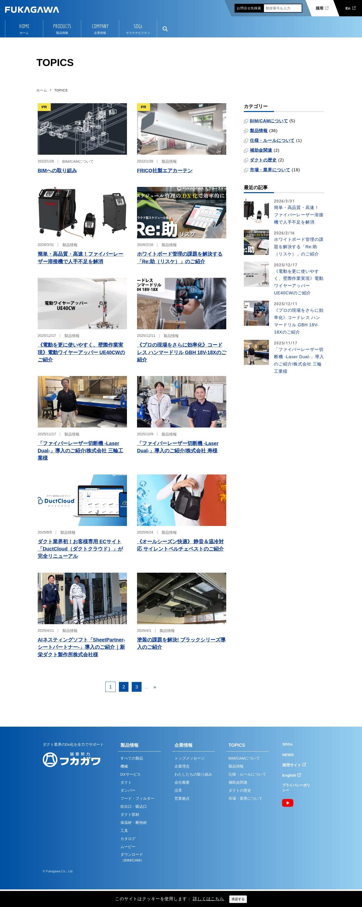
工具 (124, 830)
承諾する (238, 899)
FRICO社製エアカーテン (165, 170)
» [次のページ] (154, 686)
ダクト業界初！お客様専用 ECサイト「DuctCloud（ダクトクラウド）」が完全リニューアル (80, 549)
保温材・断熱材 (133, 822)
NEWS (288, 755)
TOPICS (237, 745)
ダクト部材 (129, 814)
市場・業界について (270, 170)
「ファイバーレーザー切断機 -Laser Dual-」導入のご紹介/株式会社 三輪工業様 (80, 451)
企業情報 (183, 745)
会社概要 (182, 782)
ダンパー (127, 790)
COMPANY (100, 26)
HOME (24, 26)
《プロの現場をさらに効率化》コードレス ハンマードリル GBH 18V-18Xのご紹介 (181, 352)
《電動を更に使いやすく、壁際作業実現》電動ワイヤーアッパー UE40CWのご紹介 (81, 352)
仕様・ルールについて (272, 140)
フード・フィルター (137, 798)
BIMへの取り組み (57, 170)
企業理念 (182, 766)
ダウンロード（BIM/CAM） (132, 857)
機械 (124, 766)
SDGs (138, 26)
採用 (319, 8)
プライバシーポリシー (296, 787)
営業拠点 (182, 798)
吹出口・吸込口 (133, 806)
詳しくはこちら (208, 898)
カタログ (127, 838)
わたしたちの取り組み (193, 774)
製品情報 (169, 161)
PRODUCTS (62, 26)
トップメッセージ (189, 758)
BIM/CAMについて (78, 161)
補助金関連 (261, 150)
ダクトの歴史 (263, 160)
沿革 (178, 790)
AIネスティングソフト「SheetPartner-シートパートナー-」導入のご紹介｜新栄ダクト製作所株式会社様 (81, 647)
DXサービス (130, 774)
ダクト (126, 782)
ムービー (127, 846)
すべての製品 (131, 758)
